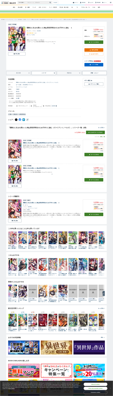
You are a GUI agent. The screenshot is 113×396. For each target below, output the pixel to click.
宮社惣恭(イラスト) (27, 87)
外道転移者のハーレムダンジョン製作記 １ (42, 250)
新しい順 (102, 139)
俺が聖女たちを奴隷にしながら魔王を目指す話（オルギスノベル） (62, 250)
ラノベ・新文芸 (53, 7)
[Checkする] (24, 52)
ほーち (30, 33)
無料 (99, 7)
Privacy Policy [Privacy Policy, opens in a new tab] (11, 388)
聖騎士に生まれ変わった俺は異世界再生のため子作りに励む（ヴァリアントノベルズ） (37, 85)
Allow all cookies (95, 384)
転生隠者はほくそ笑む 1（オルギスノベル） (52, 250)
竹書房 (17, 92)
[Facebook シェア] (20, 122)
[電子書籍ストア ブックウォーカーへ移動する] (7, 22)
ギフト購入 (88, 83)
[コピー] (27, 122)
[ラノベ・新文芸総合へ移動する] (18, 22)
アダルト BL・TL (85, 7)
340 (17, 101)
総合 (14, 7)
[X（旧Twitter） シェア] (16, 122)
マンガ (34, 7)
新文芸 (17, 94)
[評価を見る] (31, 36)
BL (72, 7)
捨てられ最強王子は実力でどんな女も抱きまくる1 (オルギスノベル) (32, 250)
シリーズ (48, 75)
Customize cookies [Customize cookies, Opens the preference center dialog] (95, 392)
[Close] (110, 388)
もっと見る (101, 130)
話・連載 (27, 7)
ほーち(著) (18, 87)
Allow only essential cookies (95, 388)
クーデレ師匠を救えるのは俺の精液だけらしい (82, 250)
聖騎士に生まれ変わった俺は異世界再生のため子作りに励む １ (41, 171)
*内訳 (102, 41)
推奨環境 (54, 108)
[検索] (50, 2)
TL (77, 7)
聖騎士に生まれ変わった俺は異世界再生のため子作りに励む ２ (41, 145)
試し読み (17, 56)
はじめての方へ (94, 57)
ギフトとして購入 (94, 87)
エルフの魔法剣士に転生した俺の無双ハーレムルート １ (12, 250)
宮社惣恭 (39, 33)
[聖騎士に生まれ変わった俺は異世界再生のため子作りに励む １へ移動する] (75, 22)
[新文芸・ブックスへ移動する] (27, 22)
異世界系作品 (22, 117)
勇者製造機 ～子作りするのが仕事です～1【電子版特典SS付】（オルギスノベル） (22, 250)
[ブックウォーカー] (8, 2)
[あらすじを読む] (54, 44)
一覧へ (102, 340)
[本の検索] (22, 2)
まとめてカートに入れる (95, 135)
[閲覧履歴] (98, 2)
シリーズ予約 (88, 64)
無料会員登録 (94, 52)
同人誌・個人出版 (64, 7)
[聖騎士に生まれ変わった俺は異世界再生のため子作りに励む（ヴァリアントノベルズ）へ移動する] (47, 22)
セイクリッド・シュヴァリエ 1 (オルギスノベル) (103, 250)
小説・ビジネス (42, 7)
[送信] (50, 2)
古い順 (97, 139)
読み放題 (20, 7)
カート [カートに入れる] (94, 157)
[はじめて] (91, 2)
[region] (56, 388)
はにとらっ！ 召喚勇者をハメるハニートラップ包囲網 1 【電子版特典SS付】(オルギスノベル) (93, 250)
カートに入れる (94, 45)
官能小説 (15, 117)
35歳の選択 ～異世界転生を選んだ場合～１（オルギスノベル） (72, 250)
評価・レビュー (94, 75)
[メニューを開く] (110, 2)
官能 (9, 117)
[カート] (104, 2)
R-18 (94, 7)
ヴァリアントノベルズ (21, 89)
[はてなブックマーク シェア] (23, 122)
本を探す (55, 2)
